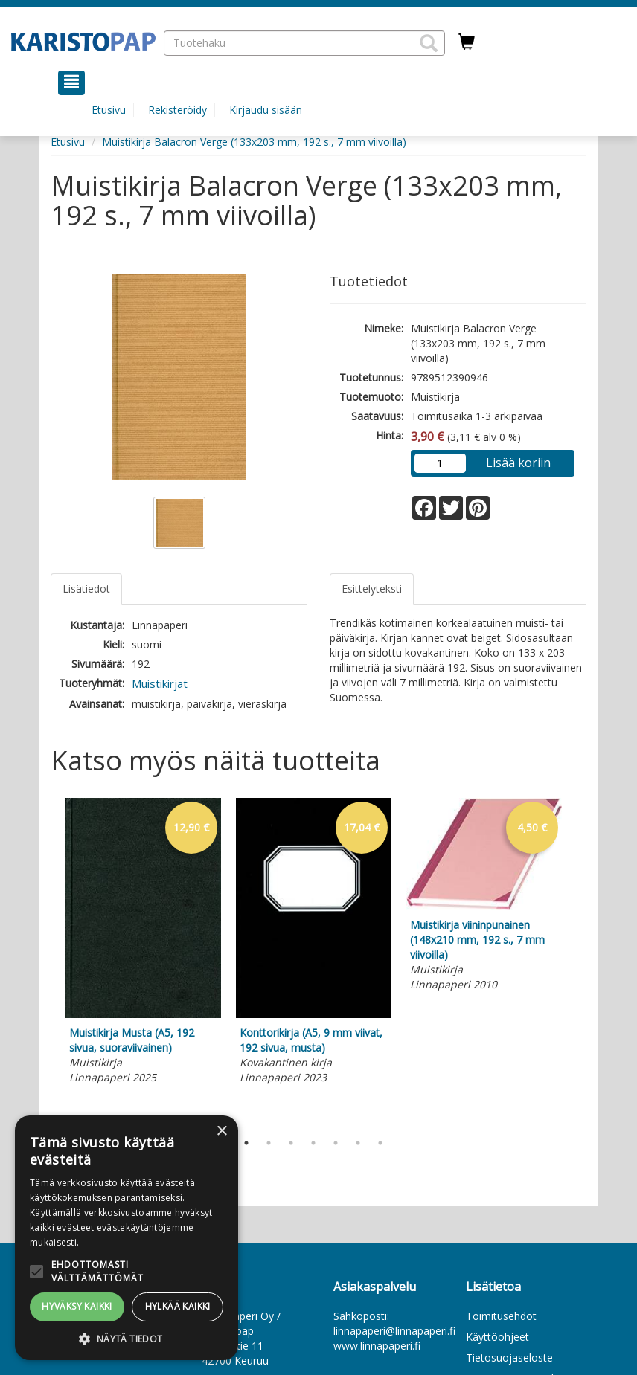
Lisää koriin (518, 462)
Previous (46, 961)
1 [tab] (246, 1143)
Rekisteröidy (177, 110)
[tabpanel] (143, 943)
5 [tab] (335, 1143)
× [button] (221, 1131)
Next (579, 961)
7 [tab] (380, 1143)
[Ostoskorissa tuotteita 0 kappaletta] (466, 42)
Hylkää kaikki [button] (178, 1306)
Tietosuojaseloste (509, 1357)
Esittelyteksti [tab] (372, 589)
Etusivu (109, 110)
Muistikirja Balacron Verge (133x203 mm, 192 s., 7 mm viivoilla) (254, 142)
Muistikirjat (160, 683)
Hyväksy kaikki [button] (77, 1306)
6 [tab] (357, 1143)
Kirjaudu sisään (265, 110)
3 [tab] (291, 1143)
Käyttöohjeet (497, 1337)
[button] (429, 43)
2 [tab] (268, 1143)
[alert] (126, 1237)
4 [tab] (313, 1143)
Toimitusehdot (501, 1316)
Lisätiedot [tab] (86, 589)
